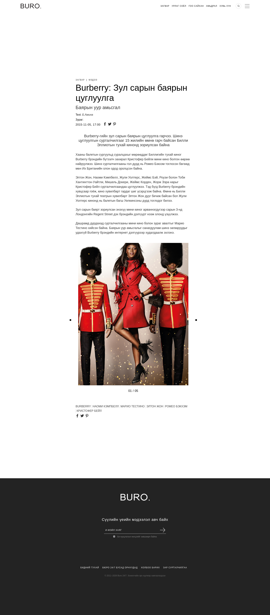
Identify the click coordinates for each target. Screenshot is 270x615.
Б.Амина (87, 114)
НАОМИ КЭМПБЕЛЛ (106, 406)
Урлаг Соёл (179, 6)
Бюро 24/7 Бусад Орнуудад (120, 567)
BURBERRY (83, 406)
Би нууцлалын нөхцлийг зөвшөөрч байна (137, 536)
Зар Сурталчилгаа (175, 567)
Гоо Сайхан (196, 6)
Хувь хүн (225, 6)
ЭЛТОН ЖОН (154, 406)
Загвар (164, 6)
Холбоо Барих (150, 567)
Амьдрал (211, 6)
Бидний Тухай (89, 567)
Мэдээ (93, 80)
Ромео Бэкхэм (176, 406)
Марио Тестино (133, 406)
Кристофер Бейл (89, 410)
